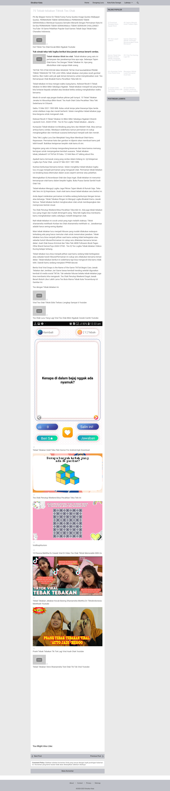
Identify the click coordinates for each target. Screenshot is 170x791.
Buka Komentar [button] (68, 771)
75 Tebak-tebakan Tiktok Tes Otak (54, 10)
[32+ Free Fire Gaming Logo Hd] (131, 50)
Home (86, 3)
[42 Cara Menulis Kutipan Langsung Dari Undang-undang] (131, 82)
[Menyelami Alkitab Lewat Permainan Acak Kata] (131, 66)
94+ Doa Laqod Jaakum (113, 39)
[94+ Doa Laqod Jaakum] (115, 33)
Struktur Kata (36, 3)
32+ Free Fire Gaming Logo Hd (131, 56)
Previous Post (95, 756)
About (72, 783)
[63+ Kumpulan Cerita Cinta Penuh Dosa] (115, 66)
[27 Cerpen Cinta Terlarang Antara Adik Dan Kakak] (115, 82)
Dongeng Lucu (98, 3)
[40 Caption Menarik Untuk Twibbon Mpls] (131, 17)
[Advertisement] (67, 690)
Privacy (88, 783)
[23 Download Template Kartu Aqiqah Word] (115, 17)
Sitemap (97, 783)
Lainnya (129, 2)
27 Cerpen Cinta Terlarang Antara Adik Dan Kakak (115, 89)
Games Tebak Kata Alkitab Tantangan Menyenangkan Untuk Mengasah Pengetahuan (131, 42)
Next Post (38, 756)
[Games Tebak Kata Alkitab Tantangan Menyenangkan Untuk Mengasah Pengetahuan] (131, 33)
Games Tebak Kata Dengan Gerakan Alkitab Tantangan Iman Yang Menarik (114, 57)
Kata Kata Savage (114, 3)
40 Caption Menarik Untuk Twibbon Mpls (130, 23)
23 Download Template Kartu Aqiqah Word (113, 24)
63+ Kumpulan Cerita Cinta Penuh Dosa (115, 72)
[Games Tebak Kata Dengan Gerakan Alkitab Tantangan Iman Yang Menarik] (115, 50)
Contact (80, 783)
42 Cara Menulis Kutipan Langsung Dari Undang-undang (130, 89)
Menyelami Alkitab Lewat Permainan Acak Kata (130, 73)
